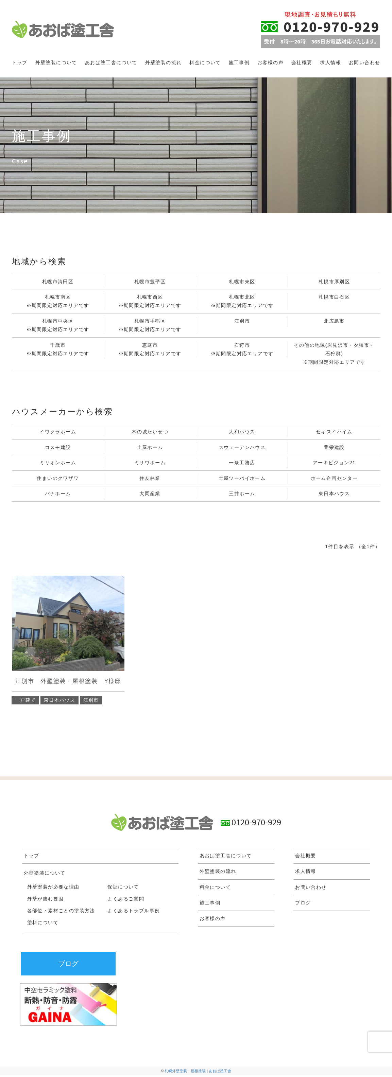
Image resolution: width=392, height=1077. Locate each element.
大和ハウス (242, 432)
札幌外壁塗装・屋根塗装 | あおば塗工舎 (198, 1073)
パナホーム (58, 495)
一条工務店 (242, 464)
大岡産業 (149, 495)
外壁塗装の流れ (163, 62)
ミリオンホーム (57, 464)
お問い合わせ (364, 62)
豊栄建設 (334, 448)
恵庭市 (150, 351)
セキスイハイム (334, 432)
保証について (123, 888)
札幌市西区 (150, 302)
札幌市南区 (58, 302)
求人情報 (330, 62)
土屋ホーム (150, 448)
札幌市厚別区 (334, 281)
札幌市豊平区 (150, 281)
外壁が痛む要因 (45, 900)
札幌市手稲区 (150, 326)
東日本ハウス (334, 495)
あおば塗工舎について (111, 62)
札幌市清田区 (57, 281)
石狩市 (242, 351)
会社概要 (301, 62)
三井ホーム (242, 495)
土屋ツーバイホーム (242, 479)
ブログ (303, 904)
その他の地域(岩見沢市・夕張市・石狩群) (334, 355)
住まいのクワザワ (58, 479)
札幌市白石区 (334, 297)
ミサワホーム (150, 464)
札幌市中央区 (58, 326)
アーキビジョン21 (334, 464)
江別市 (242, 321)
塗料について (42, 924)
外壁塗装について (56, 62)
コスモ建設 (58, 448)
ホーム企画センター (334, 479)
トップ (20, 62)
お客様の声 (270, 62)
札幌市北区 (242, 302)
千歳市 (58, 351)
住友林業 (149, 479)
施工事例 (239, 62)
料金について (205, 62)
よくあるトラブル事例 (133, 912)
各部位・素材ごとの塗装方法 (61, 912)
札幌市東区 (242, 281)
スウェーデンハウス (242, 448)
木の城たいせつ (150, 432)
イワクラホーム (57, 432)
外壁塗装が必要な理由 (53, 888)
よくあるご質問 (125, 900)
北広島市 (334, 321)
